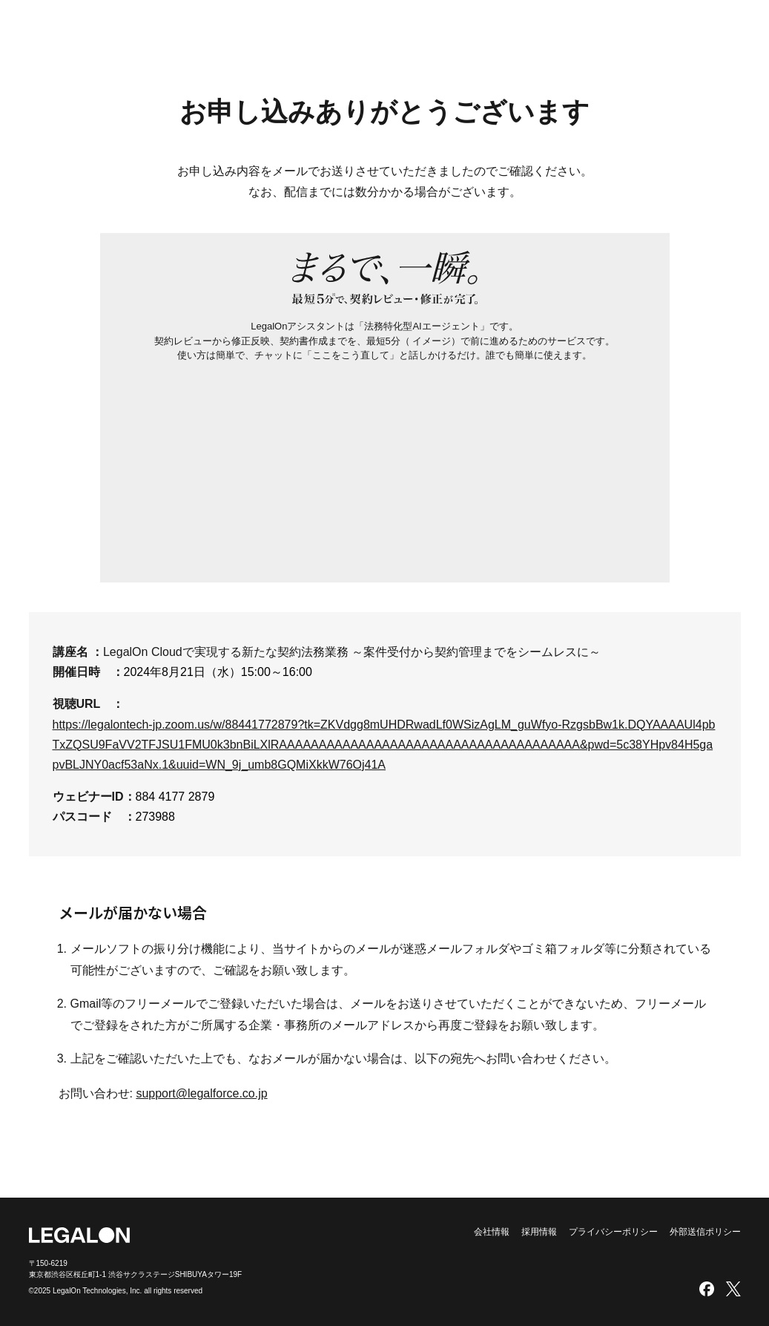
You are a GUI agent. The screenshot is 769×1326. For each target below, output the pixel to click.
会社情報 (491, 1232)
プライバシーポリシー (613, 1232)
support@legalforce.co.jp (201, 1093)
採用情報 (539, 1232)
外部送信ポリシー (705, 1232)
